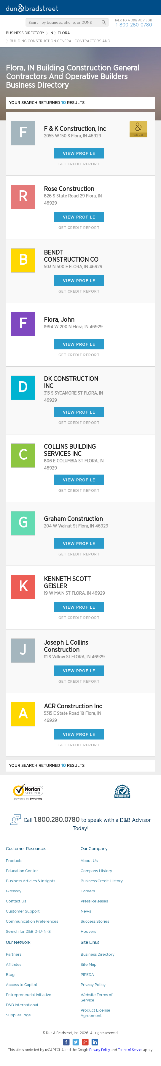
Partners (13, 954)
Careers (88, 891)
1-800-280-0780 (134, 24)
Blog (10, 974)
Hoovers (88, 931)
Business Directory (97, 954)
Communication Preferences (32, 921)
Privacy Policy (93, 984)
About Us (89, 860)
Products (14, 860)
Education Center (22, 871)
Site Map (88, 964)
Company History (96, 871)
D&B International (22, 1005)
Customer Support (23, 911)
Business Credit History (102, 881)
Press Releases (94, 901)
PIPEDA (87, 974)
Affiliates (13, 964)
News (86, 911)
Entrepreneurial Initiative (28, 995)
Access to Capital (21, 984)
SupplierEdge (18, 1015)
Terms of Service (130, 1050)
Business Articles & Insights (30, 881)
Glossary (13, 891)
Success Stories (95, 921)
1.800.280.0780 (57, 820)
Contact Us (16, 901)
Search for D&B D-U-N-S (28, 931)
